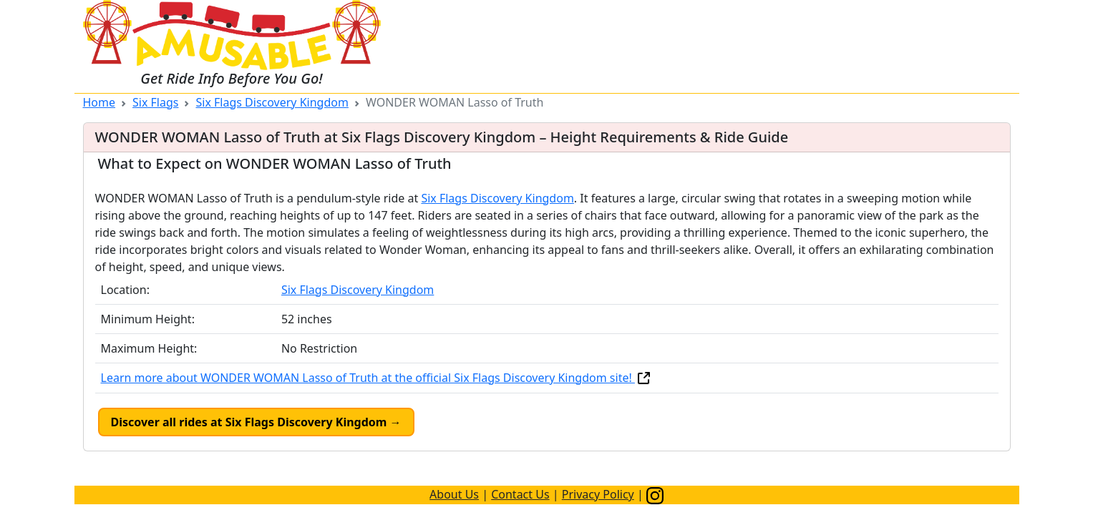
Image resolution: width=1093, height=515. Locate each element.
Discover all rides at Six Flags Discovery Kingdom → (256, 422)
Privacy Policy (598, 494)
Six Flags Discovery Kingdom (271, 102)
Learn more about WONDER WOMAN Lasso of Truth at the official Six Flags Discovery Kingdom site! (376, 378)
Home (99, 102)
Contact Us (520, 494)
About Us (454, 494)
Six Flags (155, 102)
